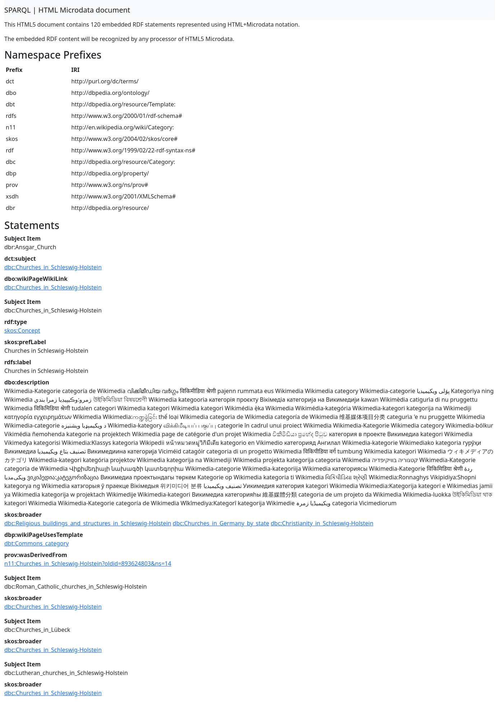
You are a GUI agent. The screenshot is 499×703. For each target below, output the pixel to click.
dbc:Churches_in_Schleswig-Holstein (53, 267)
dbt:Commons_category (36, 543)
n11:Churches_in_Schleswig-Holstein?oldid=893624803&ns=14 (87, 563)
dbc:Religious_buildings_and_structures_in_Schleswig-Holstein (87, 523)
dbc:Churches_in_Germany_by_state (221, 523)
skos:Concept (22, 330)
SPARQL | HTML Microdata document (67, 10)
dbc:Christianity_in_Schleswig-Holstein (322, 523)
